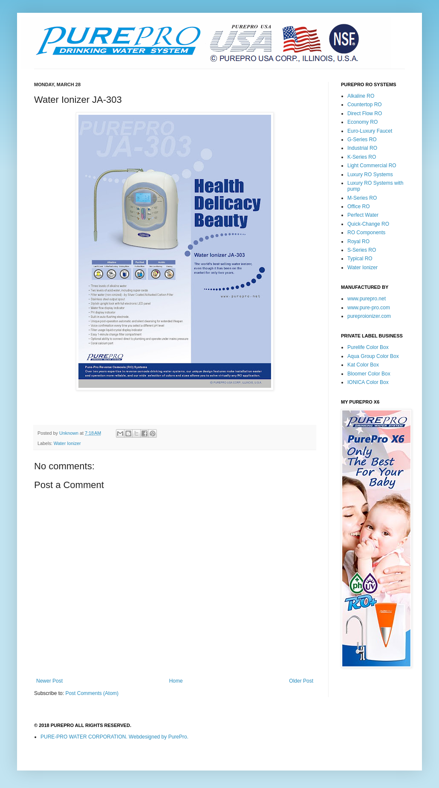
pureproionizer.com (369, 316)
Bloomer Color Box (368, 374)
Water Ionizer (67, 443)
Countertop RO (364, 105)
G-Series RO (362, 139)
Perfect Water (362, 215)
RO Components (366, 233)
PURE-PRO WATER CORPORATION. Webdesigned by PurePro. (114, 737)
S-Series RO (361, 250)
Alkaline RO (360, 96)
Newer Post (49, 681)
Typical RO (360, 259)
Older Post (301, 681)
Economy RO (362, 122)
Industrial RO (362, 148)
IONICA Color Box (368, 382)
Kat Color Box (363, 365)
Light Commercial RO (371, 166)
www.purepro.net (366, 299)
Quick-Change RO (368, 224)
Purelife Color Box (368, 347)
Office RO (358, 206)
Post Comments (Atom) (91, 693)
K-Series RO (361, 157)
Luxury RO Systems (370, 174)
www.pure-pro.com (368, 308)
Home (176, 681)
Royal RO (358, 241)
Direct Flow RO (364, 113)
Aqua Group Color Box (373, 356)
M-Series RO (362, 198)
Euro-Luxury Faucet (369, 131)
